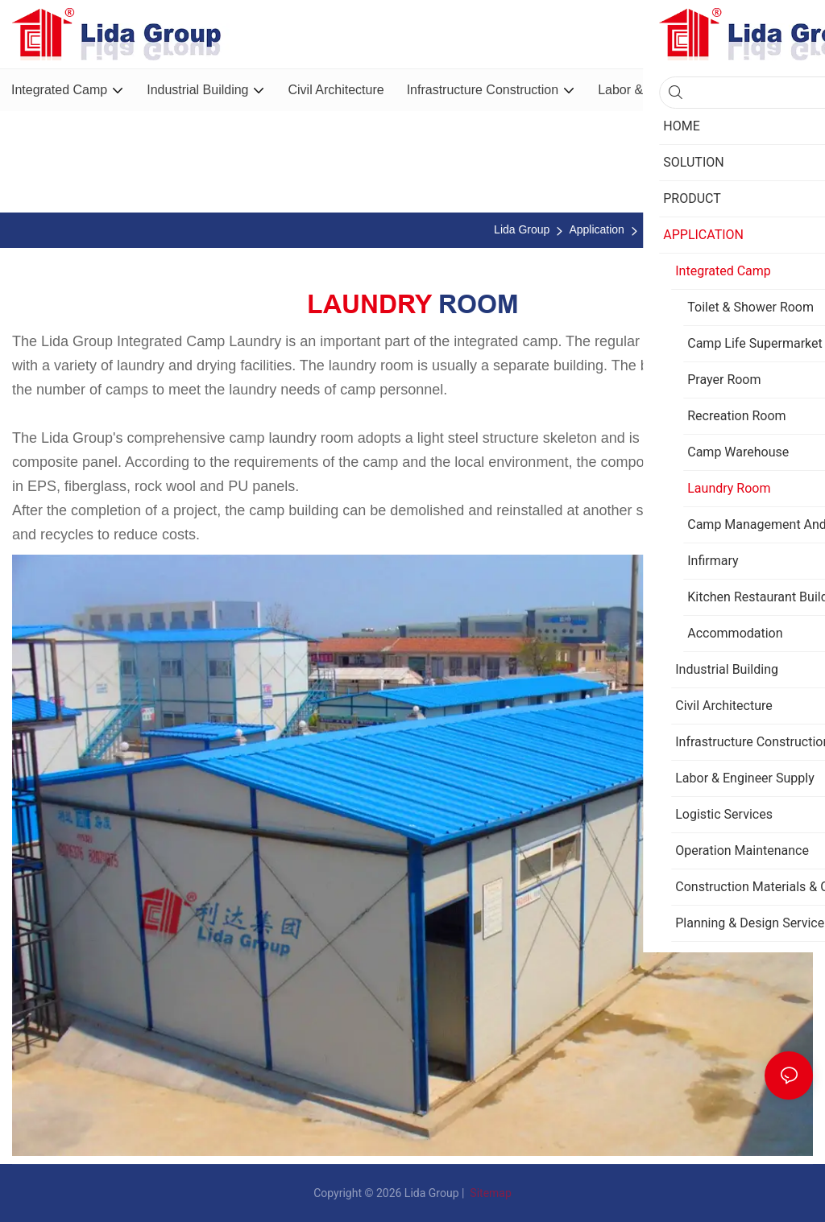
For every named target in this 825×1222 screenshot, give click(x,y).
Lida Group (521, 229)
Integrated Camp (686, 229)
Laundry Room (784, 229)
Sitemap (489, 1193)
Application (596, 229)
